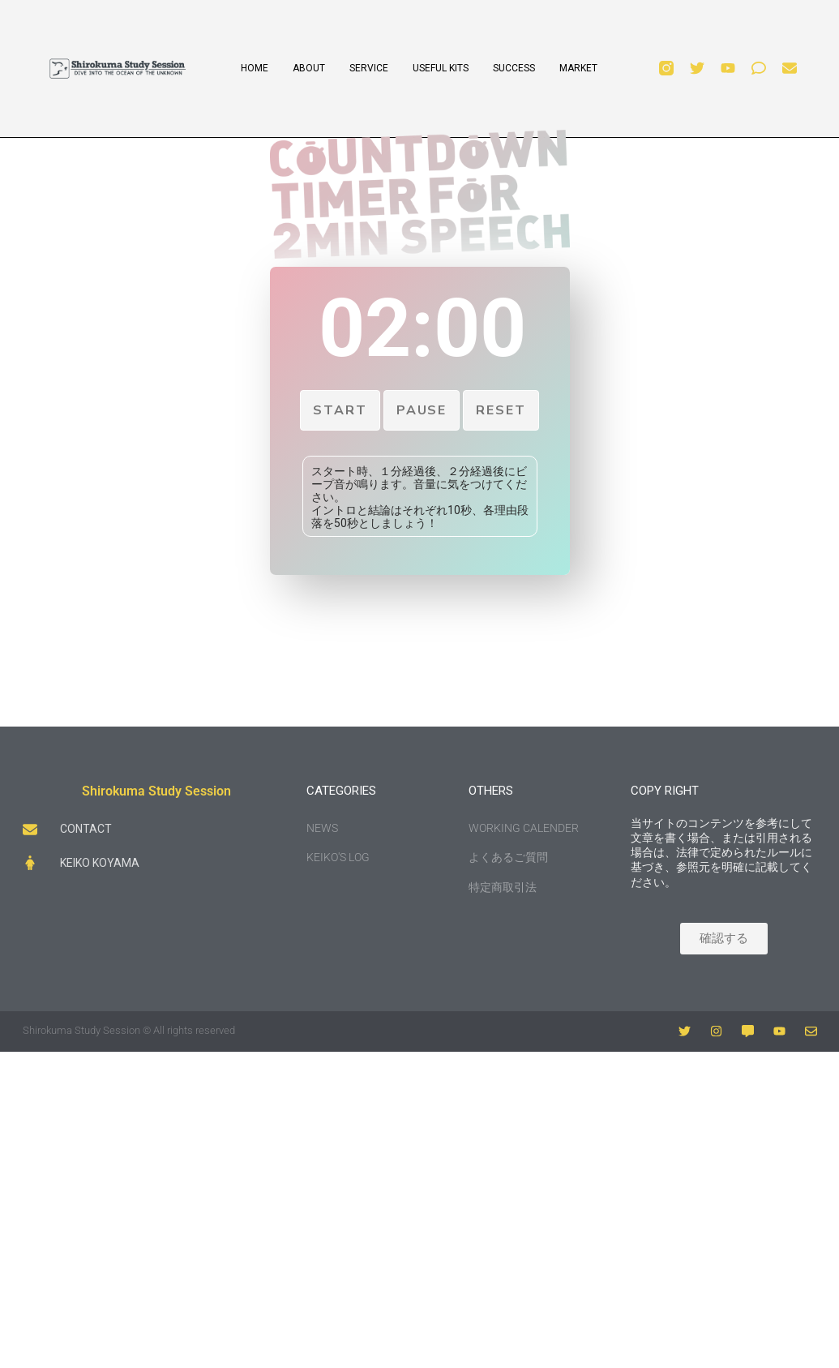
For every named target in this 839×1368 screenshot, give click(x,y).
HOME (254, 68)
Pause (421, 410)
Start (340, 410)
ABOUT (309, 68)
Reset (501, 410)
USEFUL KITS (441, 68)
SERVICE (368, 68)
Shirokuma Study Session (156, 791)
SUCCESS (514, 68)
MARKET (578, 68)
